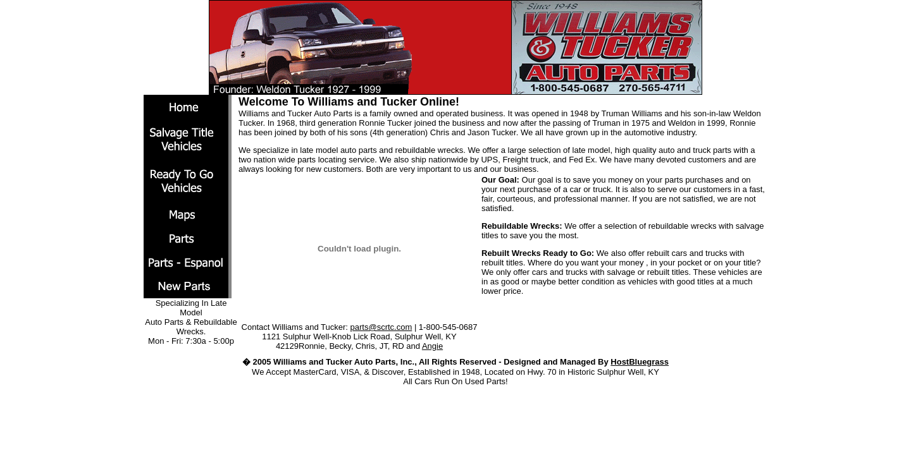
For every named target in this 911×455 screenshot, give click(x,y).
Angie (432, 346)
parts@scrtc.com (381, 327)
